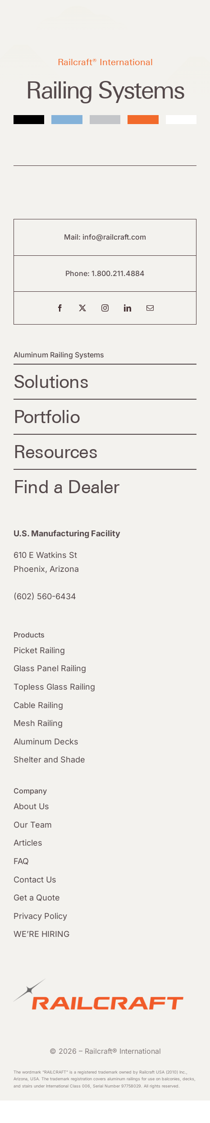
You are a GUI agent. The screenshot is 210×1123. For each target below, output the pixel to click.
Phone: (78, 273)
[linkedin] (128, 308)
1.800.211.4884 (118, 273)
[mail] (150, 308)
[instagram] (105, 308)
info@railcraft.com (114, 236)
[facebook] (60, 308)
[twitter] (82, 308)
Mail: (73, 236)
